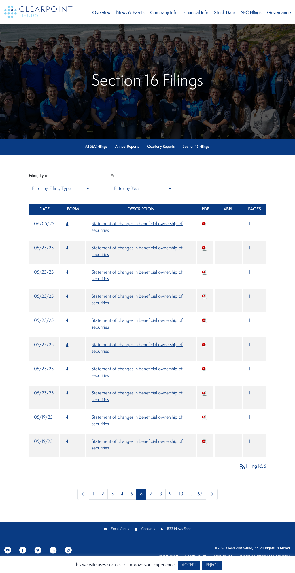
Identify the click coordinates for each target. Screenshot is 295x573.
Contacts (148, 529)
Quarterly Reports (161, 147)
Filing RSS (252, 466)
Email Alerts (120, 529)
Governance (279, 13)
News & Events (130, 13)
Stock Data (224, 13)
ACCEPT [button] (189, 565)
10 (181, 494)
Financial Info (195, 13)
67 (199, 494)
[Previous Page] (83, 494)
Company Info (163, 13)
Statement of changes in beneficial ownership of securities (137, 227)
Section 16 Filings (196, 147)
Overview (101, 13)
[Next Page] (212, 494)
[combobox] (60, 188)
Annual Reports (127, 147)
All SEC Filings (96, 147)
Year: (115, 175)
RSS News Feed (179, 529)
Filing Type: (39, 175)
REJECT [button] (212, 565)
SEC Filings (251, 13)
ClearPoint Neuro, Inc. (242, 548)
